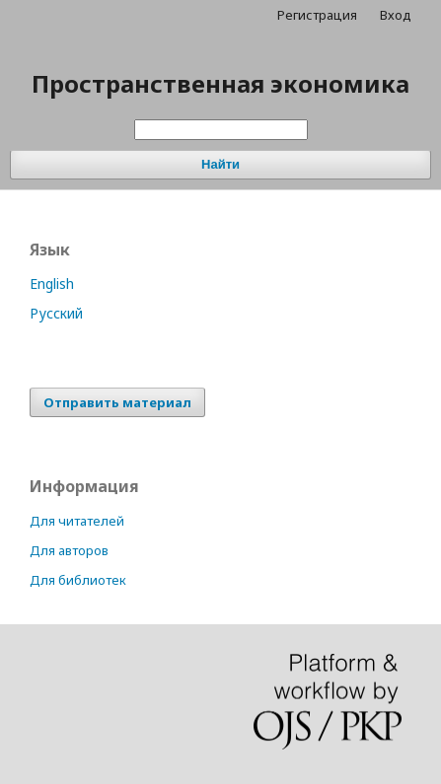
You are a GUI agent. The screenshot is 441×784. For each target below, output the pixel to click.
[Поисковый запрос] (221, 129)
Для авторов (69, 550)
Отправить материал (117, 402)
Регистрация (317, 15)
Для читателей (77, 521)
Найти (220, 164)
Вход (395, 15)
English (52, 283)
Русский (56, 313)
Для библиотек (78, 580)
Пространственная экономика (220, 83)
